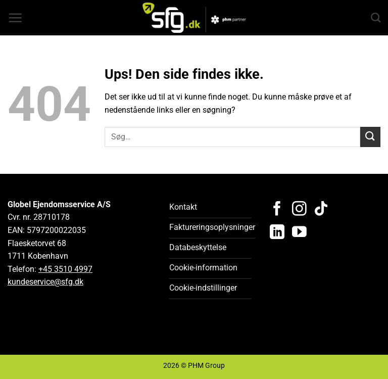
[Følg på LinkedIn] (277, 233)
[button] (15, 17)
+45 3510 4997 (65, 269)
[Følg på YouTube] (299, 233)
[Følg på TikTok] (321, 210)
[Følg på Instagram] (299, 210)
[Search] (375, 17)
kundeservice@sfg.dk (45, 282)
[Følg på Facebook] (277, 210)
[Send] (370, 137)
